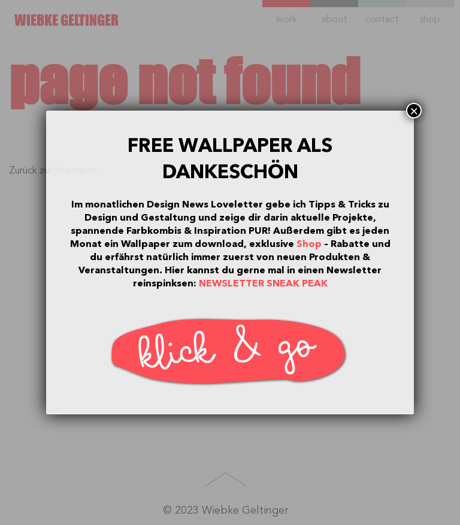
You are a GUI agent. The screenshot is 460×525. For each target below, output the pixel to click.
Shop (309, 244)
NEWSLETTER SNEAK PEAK (263, 283)
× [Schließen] (414, 110)
